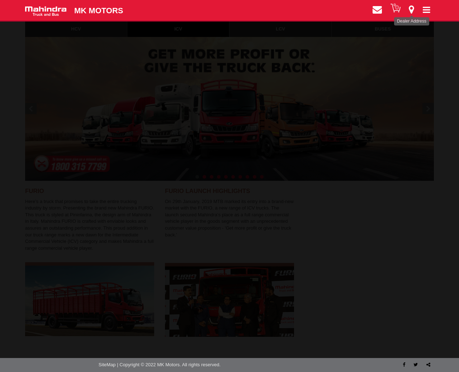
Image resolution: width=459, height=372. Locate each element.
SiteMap (107, 364)
